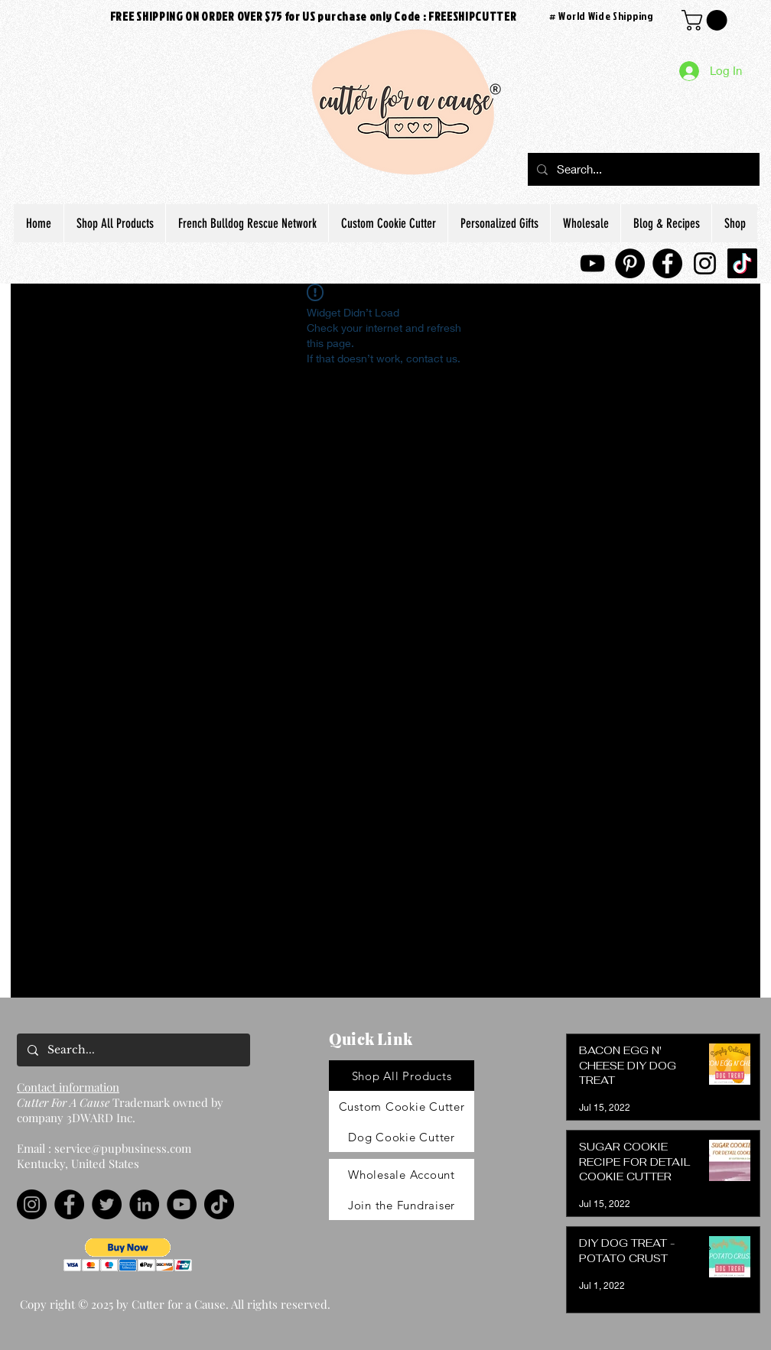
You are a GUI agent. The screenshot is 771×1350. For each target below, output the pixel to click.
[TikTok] (742, 263)
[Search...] (642, 169)
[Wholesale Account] (401, 1174)
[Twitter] (107, 1204)
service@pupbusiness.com (122, 1148)
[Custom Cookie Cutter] (401, 1106)
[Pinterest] (630, 263)
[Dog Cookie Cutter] (401, 1136)
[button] (128, 1255)
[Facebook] (667, 263)
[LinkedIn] (144, 1204)
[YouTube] (592, 263)
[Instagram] (705, 263)
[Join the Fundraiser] (401, 1204)
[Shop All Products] (401, 1075)
